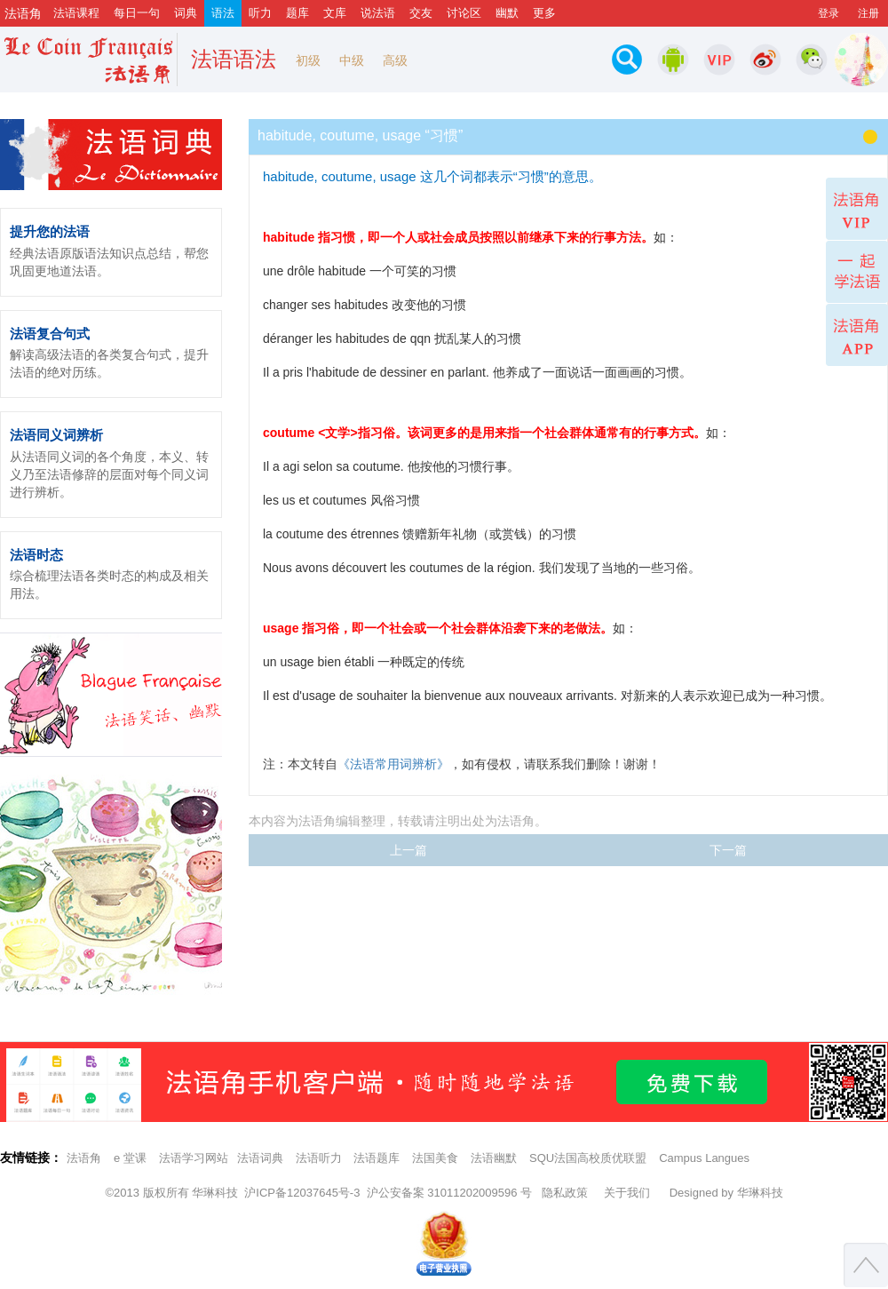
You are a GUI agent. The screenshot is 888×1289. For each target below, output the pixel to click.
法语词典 (260, 1158)
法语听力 (319, 1158)
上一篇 (408, 850)
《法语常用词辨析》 (393, 764)
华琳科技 (215, 1192)
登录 (828, 13)
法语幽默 (494, 1158)
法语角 (84, 1158)
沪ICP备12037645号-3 (302, 1192)
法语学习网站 (193, 1158)
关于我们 (627, 1192)
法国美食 (435, 1158)
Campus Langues (704, 1158)
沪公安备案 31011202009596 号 (449, 1192)
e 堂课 (130, 1158)
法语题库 (376, 1158)
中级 (351, 60)
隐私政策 (565, 1192)
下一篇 (728, 850)
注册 (868, 13)
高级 (395, 60)
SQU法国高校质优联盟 (587, 1158)
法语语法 (233, 59)
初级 (308, 60)
